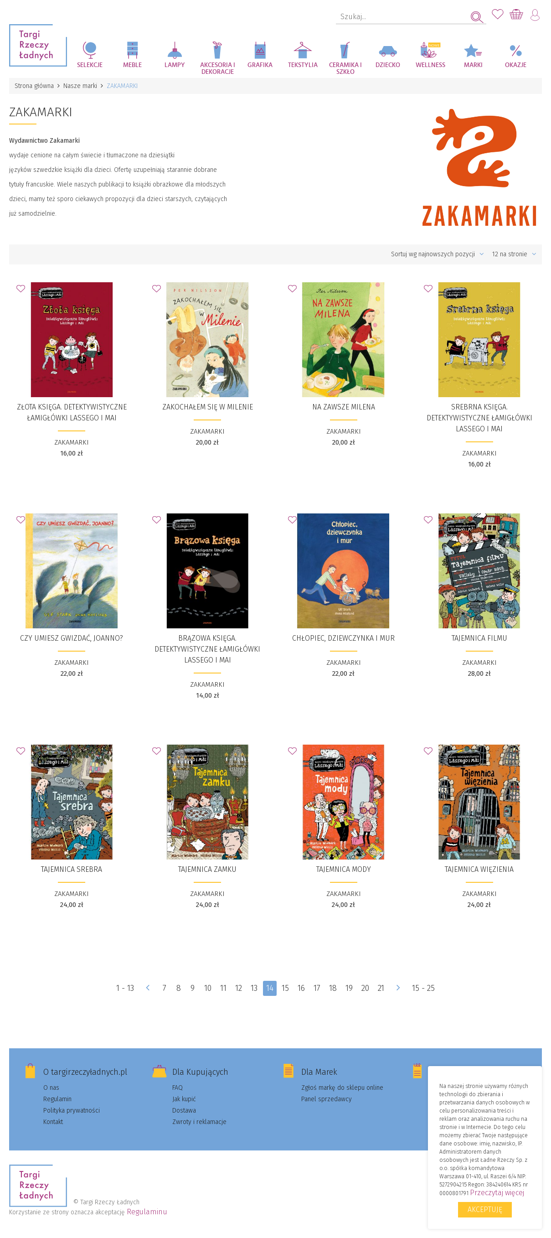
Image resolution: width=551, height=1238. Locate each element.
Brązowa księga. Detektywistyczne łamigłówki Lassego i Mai (207, 649)
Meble (132, 65)
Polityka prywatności (71, 1110)
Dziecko (388, 65)
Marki (473, 65)
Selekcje (90, 65)
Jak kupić (184, 1099)
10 (207, 988)
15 (285, 988)
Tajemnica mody (343, 869)
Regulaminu (147, 1211)
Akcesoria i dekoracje (217, 68)
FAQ (177, 1088)
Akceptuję (485, 1209)
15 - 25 (423, 988)
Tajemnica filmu (479, 638)
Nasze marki (80, 86)
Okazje (515, 65)
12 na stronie (514, 254)
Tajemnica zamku (207, 869)
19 (349, 988)
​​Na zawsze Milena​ (343, 407)
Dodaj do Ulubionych (23, 291)
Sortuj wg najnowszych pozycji (437, 254)
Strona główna (34, 86)
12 (238, 988)
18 (333, 988)
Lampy (175, 65)
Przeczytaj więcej (497, 1192)
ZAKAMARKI (71, 442)
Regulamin (57, 1099)
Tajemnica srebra (71, 869)
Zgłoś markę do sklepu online (342, 1088)
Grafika (260, 65)
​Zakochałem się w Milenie (207, 407)
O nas (51, 1088)
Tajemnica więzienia (479, 869)
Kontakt (53, 1122)
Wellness (430, 65)
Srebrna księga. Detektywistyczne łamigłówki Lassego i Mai (479, 418)
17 (317, 988)
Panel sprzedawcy (326, 1099)
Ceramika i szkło (345, 68)
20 (366, 988)
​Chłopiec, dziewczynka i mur (343, 638)
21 (381, 988)
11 (223, 988)
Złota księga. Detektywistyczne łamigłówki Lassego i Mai (72, 412)
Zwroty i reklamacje (199, 1122)
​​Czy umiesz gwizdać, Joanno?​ (71, 638)
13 (254, 988)
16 (301, 988)
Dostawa (184, 1110)
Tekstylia (303, 65)
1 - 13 (125, 988)
